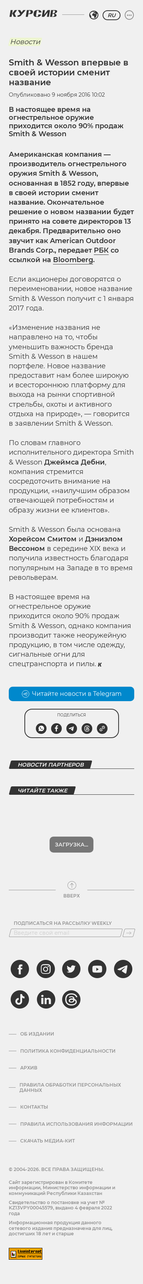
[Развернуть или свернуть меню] (129, 15)
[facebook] (20, 969)
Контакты (34, 1107)
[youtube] (97, 969)
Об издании (37, 1034)
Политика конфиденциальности (68, 1051)
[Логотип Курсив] (33, 13)
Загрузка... (71, 844)
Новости (25, 42)
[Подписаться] (129, 933)
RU (112, 15)
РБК (101, 250)
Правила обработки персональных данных (70, 1087)
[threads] (71, 999)
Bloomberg (73, 260)
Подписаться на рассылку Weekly (63, 923)
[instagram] (46, 969)
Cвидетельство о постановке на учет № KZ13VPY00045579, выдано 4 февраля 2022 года (60, 1208)
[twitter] (71, 969)
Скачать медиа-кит (47, 1141)
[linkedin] (45, 999)
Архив (28, 1068)
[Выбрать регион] (94, 15)
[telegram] (123, 969)
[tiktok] (20, 999)
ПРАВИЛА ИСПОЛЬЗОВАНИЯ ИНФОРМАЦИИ (76, 1124)
